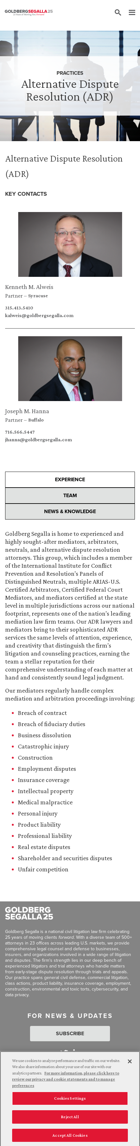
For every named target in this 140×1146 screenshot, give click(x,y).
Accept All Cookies (69, 1137)
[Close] (130, 1064)
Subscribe (70, 1033)
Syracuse (38, 295)
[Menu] (128, 12)
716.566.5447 (20, 432)
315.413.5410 (19, 307)
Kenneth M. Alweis (29, 286)
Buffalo (36, 419)
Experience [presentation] (70, 479)
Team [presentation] (70, 495)
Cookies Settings (70, 1101)
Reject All (70, 1119)
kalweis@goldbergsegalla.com (39, 315)
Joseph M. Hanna (27, 410)
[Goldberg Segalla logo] (29, 13)
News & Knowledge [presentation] (70, 511)
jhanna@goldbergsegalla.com (38, 439)
